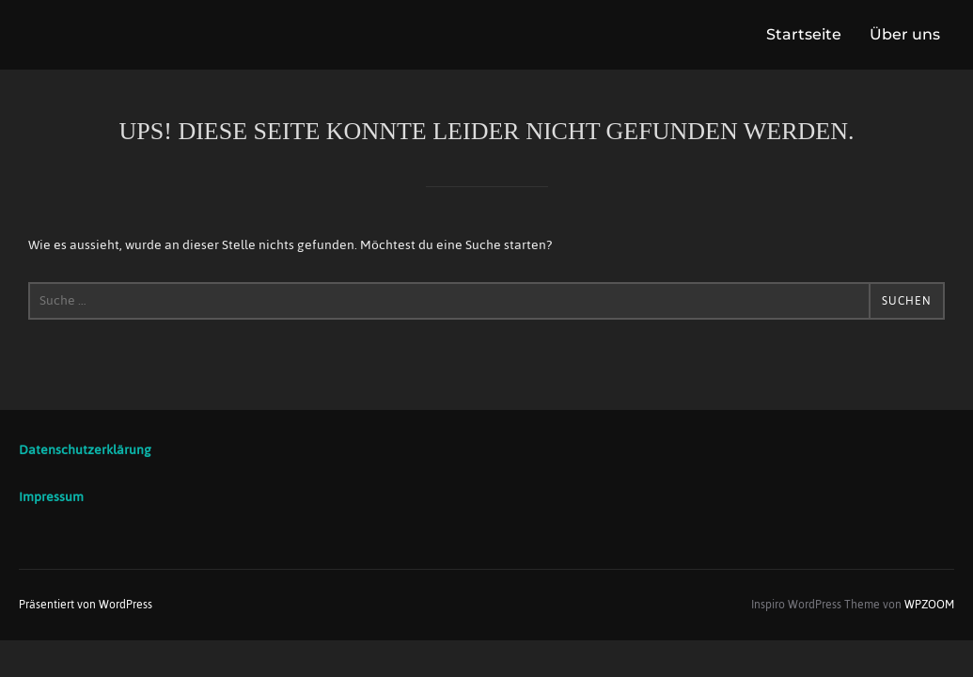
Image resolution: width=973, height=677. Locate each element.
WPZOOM (929, 604)
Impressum (51, 497)
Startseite (803, 34)
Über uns (905, 34)
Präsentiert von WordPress (85, 604)
